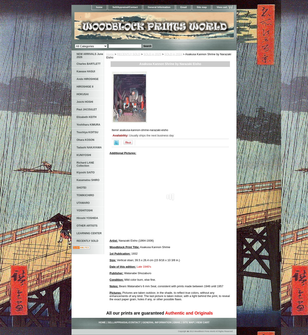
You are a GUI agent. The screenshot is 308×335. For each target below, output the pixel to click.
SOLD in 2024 (173, 54)
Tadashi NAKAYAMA (89, 147)
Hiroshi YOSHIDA (87, 218)
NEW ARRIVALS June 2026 (90, 56)
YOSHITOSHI (85, 210)
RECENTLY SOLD (128, 54)
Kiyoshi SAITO (86, 172)
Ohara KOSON (85, 139)
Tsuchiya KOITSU (87, 132)
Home (110, 54)
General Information (159, 7)
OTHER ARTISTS (87, 225)
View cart (222, 7)
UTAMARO (83, 202)
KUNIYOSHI (84, 155)
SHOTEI (81, 187)
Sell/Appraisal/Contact (125, 7)
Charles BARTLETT (89, 63)
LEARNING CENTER (89, 233)
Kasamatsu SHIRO (88, 180)
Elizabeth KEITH (87, 117)
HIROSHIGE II (85, 86)
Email (183, 7)
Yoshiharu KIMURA (88, 124)
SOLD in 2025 (152, 54)
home (99, 7)
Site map (202, 7)
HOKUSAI (82, 94)
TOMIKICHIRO (85, 195)
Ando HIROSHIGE (87, 79)
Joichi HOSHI (85, 101)
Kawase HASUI (86, 71)
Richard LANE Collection (85, 164)
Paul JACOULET (87, 109)
